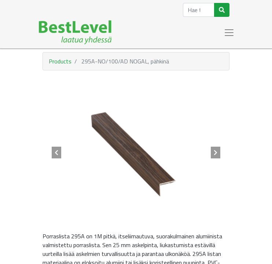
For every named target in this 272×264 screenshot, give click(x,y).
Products (60, 61)
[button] (57, 152)
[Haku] (221, 10)
